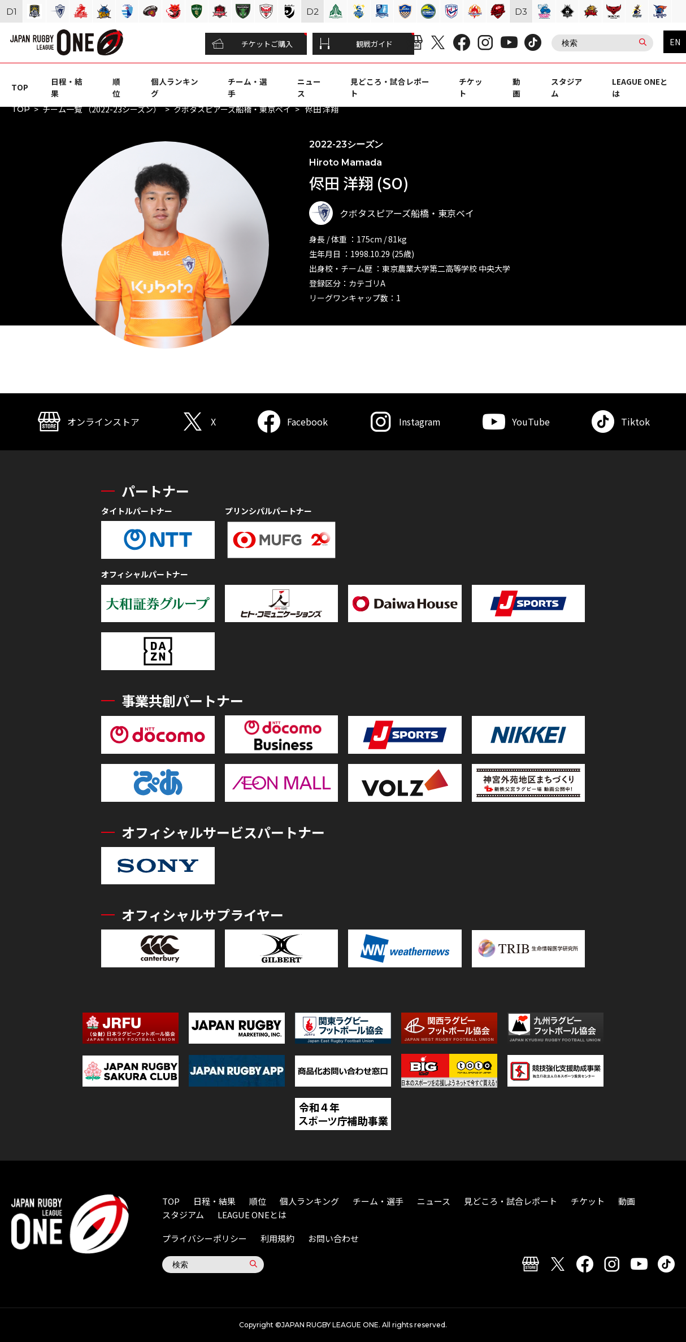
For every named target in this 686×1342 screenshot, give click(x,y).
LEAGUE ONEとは (252, 1215)
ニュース (433, 1201)
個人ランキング (309, 1201)
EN (675, 41)
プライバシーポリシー (204, 1238)
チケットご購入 (252, 44)
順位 (116, 87)
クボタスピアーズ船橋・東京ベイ (232, 109)
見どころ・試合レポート (510, 1201)
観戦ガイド (356, 44)
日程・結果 (214, 1201)
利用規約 (277, 1238)
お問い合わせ (333, 1238)
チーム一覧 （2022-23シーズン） (101, 109)
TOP (19, 87)
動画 (516, 87)
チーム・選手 (378, 1201)
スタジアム (183, 1215)
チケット (588, 1201)
